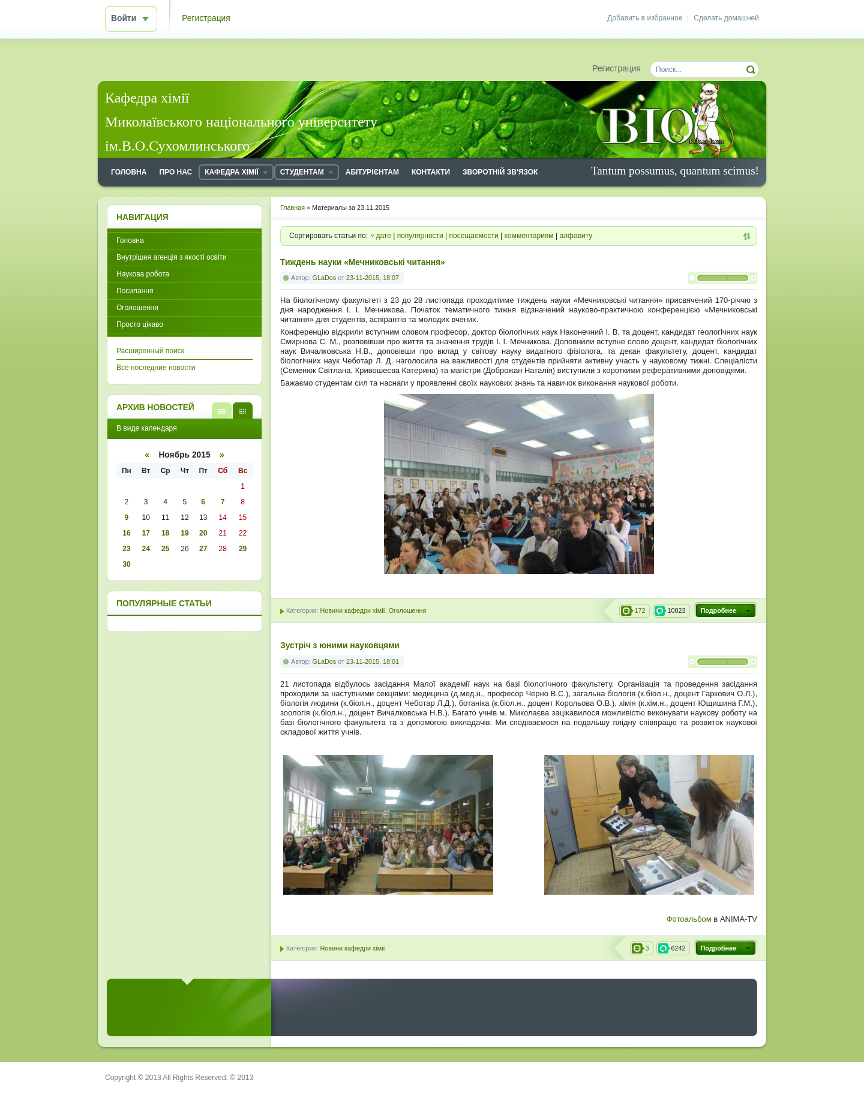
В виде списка (222, 410)
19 (184, 533)
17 (146, 533)
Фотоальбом (689, 919)
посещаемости (474, 235)
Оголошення (408, 610)
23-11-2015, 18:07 (372, 277)
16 (126, 533)
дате (383, 235)
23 (126, 549)
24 (146, 549)
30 (126, 564)
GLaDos (325, 277)
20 (203, 533)
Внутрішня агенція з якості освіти (171, 257)
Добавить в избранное (644, 18)
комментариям (529, 235)
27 (203, 549)
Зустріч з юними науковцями (340, 645)
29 (243, 549)
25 (165, 549)
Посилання (134, 291)
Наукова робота (142, 274)
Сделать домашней (726, 18)
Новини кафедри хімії (352, 610)
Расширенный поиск (150, 351)
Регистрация (206, 18)
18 (165, 533)
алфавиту (575, 235)
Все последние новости (155, 367)
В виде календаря (243, 410)
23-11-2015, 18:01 (372, 661)
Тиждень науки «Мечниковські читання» (362, 262)
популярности (420, 235)
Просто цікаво (139, 324)
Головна (130, 240)
